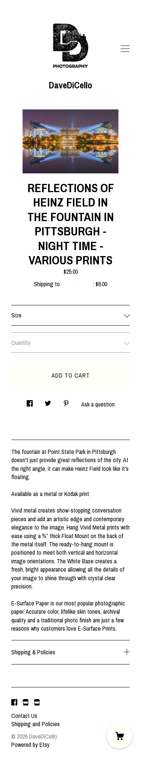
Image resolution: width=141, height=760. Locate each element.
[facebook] (14, 703)
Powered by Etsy (30, 744)
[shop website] (26, 703)
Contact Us (24, 715)
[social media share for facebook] (30, 401)
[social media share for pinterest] (66, 401)
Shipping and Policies (35, 724)
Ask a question (98, 404)
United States (77, 284)
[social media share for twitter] (48, 401)
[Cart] (119, 735)
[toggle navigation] (125, 49)
